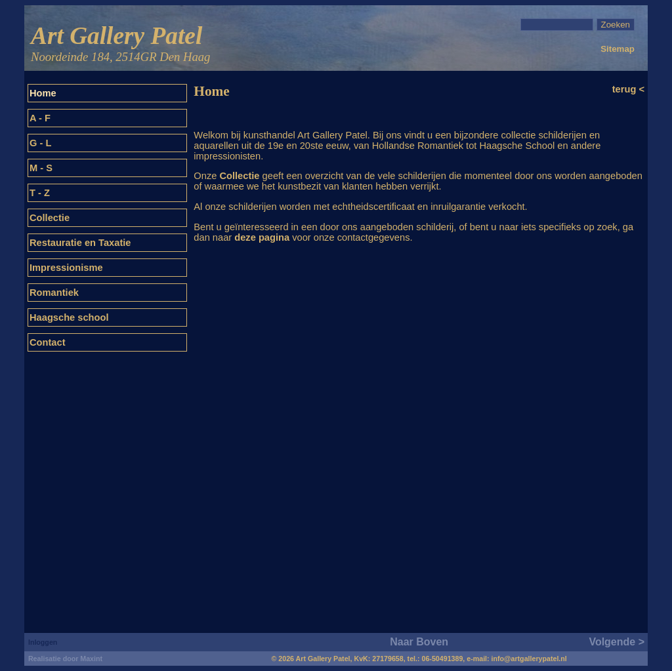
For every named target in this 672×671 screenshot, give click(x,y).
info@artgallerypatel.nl (529, 658)
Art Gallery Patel (120, 44)
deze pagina (261, 237)
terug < (628, 89)
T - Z (40, 193)
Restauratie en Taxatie (80, 242)
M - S (41, 168)
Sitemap (617, 49)
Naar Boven (419, 641)
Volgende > (616, 641)
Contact (48, 342)
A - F (40, 118)
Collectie (50, 218)
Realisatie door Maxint (65, 658)
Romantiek (54, 292)
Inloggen (42, 642)
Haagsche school (69, 317)
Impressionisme (66, 267)
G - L (40, 143)
